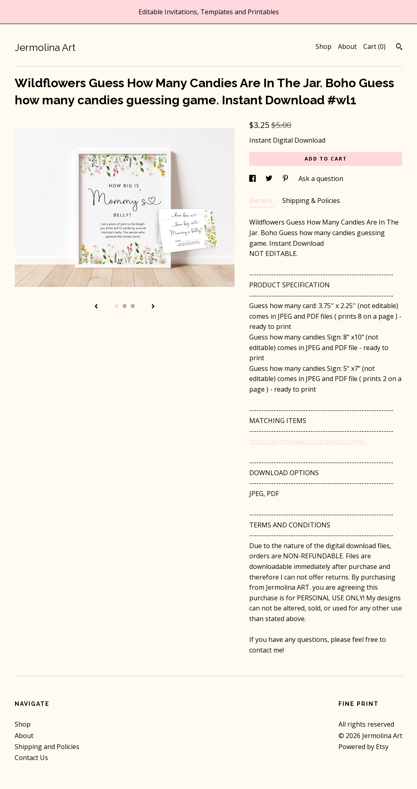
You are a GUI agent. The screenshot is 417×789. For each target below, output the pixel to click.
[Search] (399, 47)
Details (261, 200)
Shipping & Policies (311, 200)
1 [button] (116, 306)
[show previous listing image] (96, 307)
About (347, 46)
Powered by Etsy (363, 746)
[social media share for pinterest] (286, 178)
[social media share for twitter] (270, 178)
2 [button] (125, 306)
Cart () (374, 46)
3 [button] (133, 306)
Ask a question (320, 178)
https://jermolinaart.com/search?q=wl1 (308, 441)
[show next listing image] (153, 307)
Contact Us (31, 757)
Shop (323, 46)
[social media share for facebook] (253, 178)
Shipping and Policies (47, 746)
